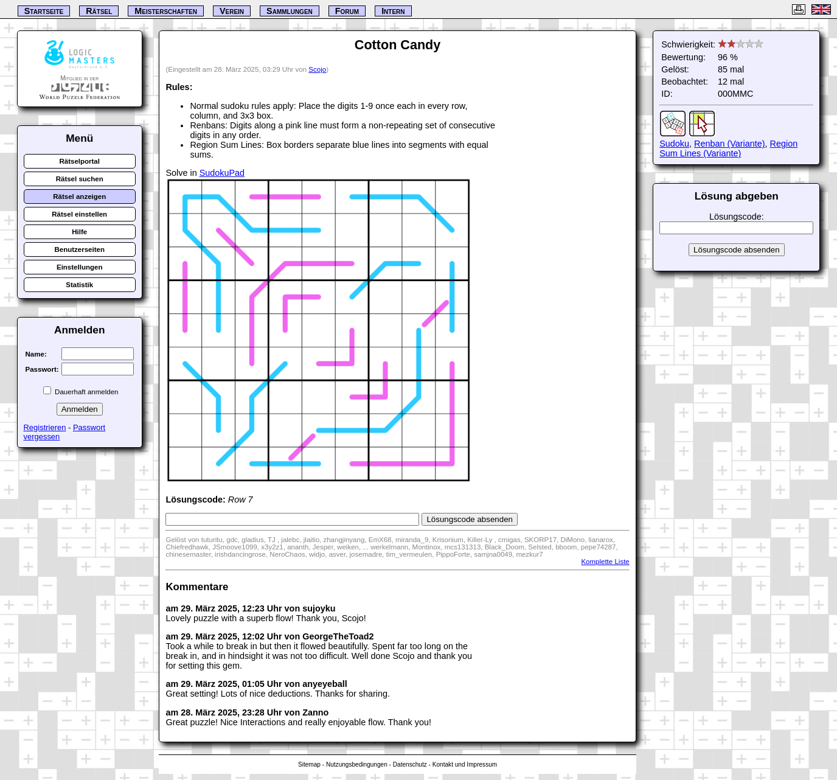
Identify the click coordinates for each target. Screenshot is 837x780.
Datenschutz (410, 764)
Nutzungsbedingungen (356, 764)
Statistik (79, 284)
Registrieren (45, 427)
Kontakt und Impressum (464, 764)
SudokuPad (222, 173)
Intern (393, 11)
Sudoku (674, 143)
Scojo (317, 69)
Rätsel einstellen (79, 214)
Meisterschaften (165, 11)
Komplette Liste (605, 561)
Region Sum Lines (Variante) (728, 148)
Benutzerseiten (79, 249)
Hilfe (79, 231)
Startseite (43, 11)
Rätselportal (79, 161)
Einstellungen (80, 267)
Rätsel (99, 11)
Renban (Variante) (729, 143)
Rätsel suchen (79, 179)
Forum (347, 11)
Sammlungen (289, 11)
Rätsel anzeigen (79, 196)
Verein (232, 11)
